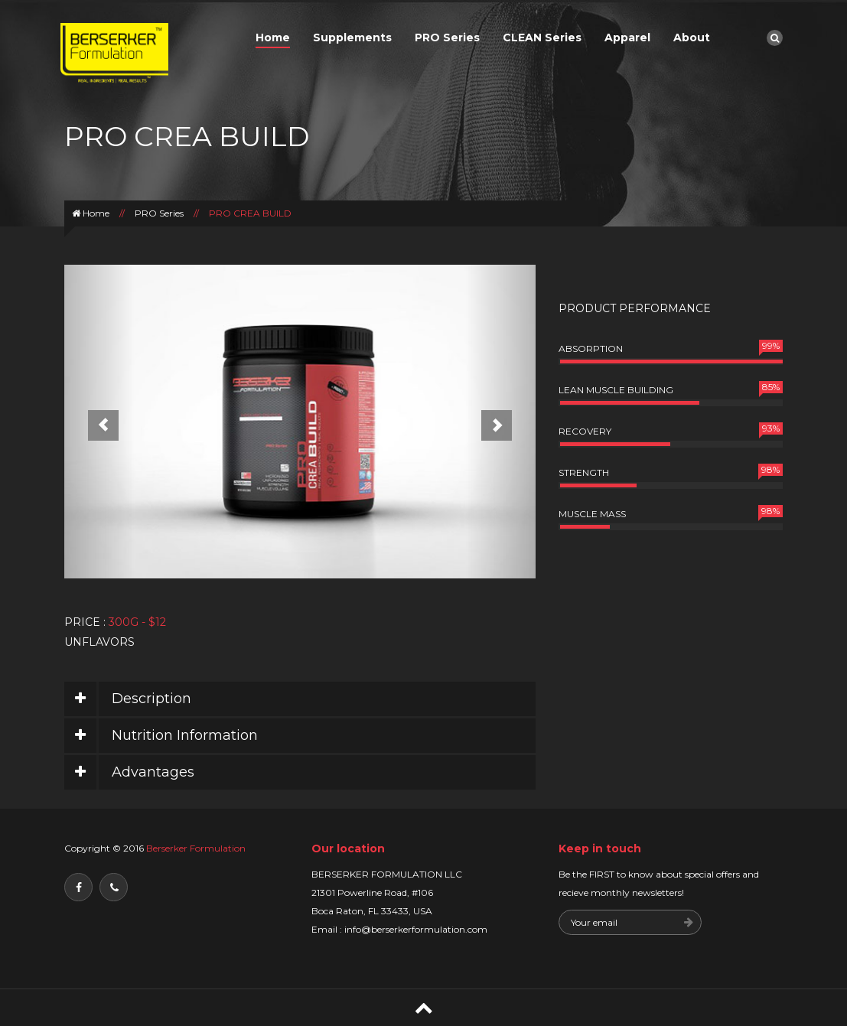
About (691, 37)
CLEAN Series (542, 37)
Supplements (352, 37)
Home (273, 37)
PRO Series (447, 37)
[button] (99, 421)
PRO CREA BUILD (250, 213)
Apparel (627, 37)
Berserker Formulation (195, 848)
